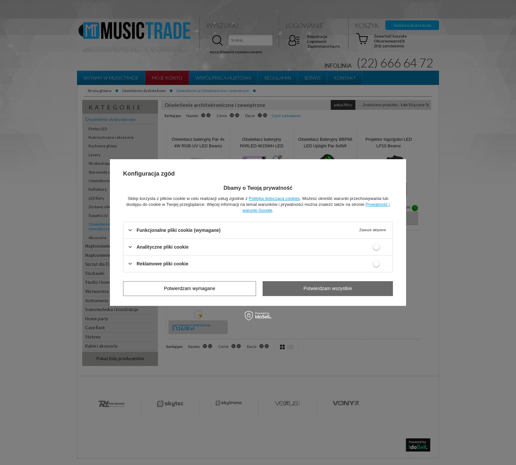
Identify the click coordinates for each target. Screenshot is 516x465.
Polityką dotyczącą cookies (274, 198)
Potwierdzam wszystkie (327, 288)
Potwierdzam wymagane (189, 288)
